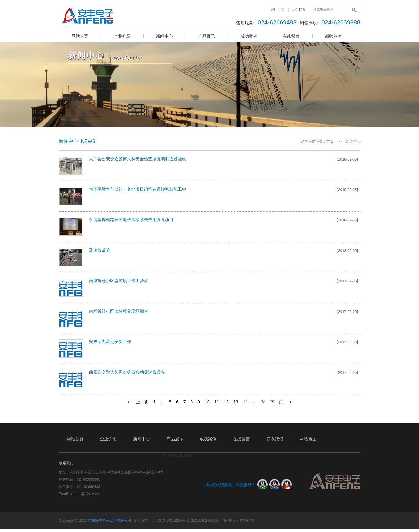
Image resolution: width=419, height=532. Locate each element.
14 (245, 402)
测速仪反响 (99, 250)
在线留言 (291, 36)
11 (216, 402)
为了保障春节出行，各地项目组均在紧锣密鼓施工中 (137, 189)
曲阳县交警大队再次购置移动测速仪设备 (127, 372)
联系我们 (274, 438)
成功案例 (248, 36)
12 (226, 402)
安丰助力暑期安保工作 (110, 341)
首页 (330, 141)
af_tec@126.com (85, 494)
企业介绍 (122, 36)
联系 (302, 9)
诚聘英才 (333, 36)
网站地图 (308, 438)
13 (235, 402)
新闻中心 (164, 36)
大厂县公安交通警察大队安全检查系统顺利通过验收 (137, 158)
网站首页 (79, 36)
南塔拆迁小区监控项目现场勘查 (118, 311)
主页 (280, 9)
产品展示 (206, 36)
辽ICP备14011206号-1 (171, 520)
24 (263, 402)
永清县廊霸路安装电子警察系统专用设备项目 (131, 219)
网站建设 (228, 520)
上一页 (142, 402)
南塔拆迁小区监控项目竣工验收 (118, 280)
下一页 (276, 402)
